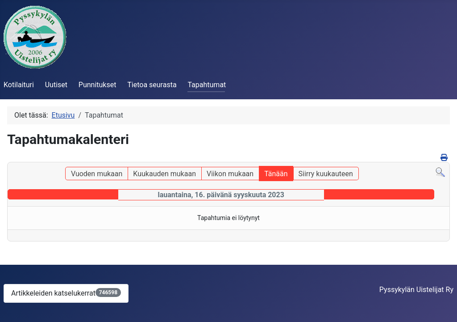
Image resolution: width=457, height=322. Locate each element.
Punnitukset (97, 84)
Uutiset (56, 84)
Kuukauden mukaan (164, 173)
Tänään (275, 173)
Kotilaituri (19, 84)
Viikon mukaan (230, 173)
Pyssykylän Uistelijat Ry (416, 289)
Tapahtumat (206, 84)
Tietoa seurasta (151, 84)
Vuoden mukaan (96, 173)
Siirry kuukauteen (326, 173)
